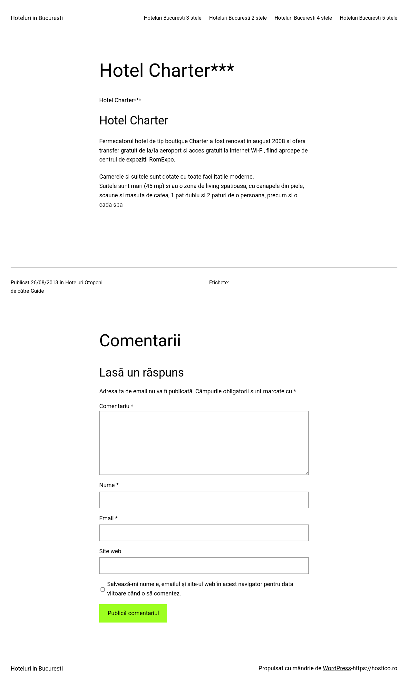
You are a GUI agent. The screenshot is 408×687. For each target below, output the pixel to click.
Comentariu (116, 406)
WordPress (337, 668)
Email (108, 518)
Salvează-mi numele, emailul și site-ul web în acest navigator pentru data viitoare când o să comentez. (200, 589)
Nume (109, 485)
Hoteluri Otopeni (83, 283)
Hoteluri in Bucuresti (37, 18)
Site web (110, 551)
